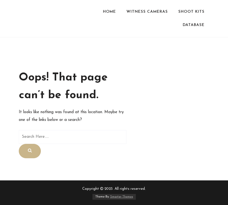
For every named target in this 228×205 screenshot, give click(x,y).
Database (194, 25)
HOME (109, 12)
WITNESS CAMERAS (147, 12)
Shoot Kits (191, 12)
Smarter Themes (121, 196)
